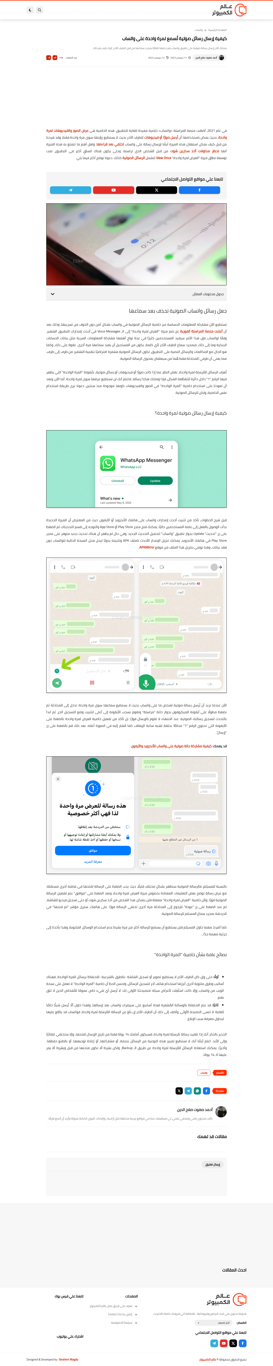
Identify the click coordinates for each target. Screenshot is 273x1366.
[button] (206, 1091)
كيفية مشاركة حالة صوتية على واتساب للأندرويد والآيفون (171, 746)
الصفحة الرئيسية (217, 29)
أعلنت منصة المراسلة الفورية (201, 331)
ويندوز (176, 10)
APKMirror (146, 547)
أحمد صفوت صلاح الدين (206, 57)
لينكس (119, 10)
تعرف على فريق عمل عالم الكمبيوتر (113, 1306)
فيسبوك (146, 10)
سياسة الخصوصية (124, 1322)
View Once (163, 158)
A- (48, 57)
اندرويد (95, 10)
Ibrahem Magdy (68, 1359)
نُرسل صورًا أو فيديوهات (161, 137)
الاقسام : (241, 1322)
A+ (54, 57)
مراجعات (70, 10)
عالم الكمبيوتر (207, 1359)
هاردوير (56, 10)
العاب (107, 10)
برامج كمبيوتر (192, 10)
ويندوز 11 (162, 10)
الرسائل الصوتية (133, 158)
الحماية (132, 10)
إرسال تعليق (212, 1164)
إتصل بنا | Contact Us (123, 1314)
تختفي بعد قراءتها (110, 144)
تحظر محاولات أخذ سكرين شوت (194, 151)
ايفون (83, 10)
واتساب (199, 29)
